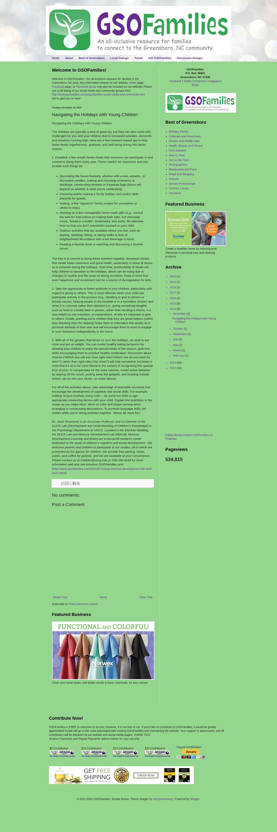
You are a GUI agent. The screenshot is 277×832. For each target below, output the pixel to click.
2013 (173, 362)
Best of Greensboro (92, 58)
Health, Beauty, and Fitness (186, 145)
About (69, 58)
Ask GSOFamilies (159, 58)
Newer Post (60, 597)
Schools (174, 179)
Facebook (58, 86)
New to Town (177, 155)
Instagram (213, 81)
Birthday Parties (179, 131)
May (176, 345)
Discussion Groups (189, 58)
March (177, 350)
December (179, 313)
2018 (173, 287)
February (179, 355)
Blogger (195, 799)
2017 (173, 292)
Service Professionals (182, 183)
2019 (173, 281)
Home (55, 58)
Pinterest (199, 81)
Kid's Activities (177, 150)
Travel (138, 58)
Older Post (145, 597)
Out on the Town (179, 160)
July (176, 339)
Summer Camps (179, 188)
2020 (173, 276)
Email (195, 84)
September (180, 334)
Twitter (188, 81)
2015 (173, 303)
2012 (173, 368)
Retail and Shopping (181, 174)
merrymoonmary (163, 799)
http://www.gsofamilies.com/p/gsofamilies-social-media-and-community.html (98, 94)
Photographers (178, 164)
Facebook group (86, 86)
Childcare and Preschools (185, 136)
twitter (133, 82)
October (178, 328)
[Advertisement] (75, 697)
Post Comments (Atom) (83, 604)
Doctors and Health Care (184, 141)
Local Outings (119, 58)
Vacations (175, 193)
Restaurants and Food (183, 169)
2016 (173, 298)
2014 (173, 309)
